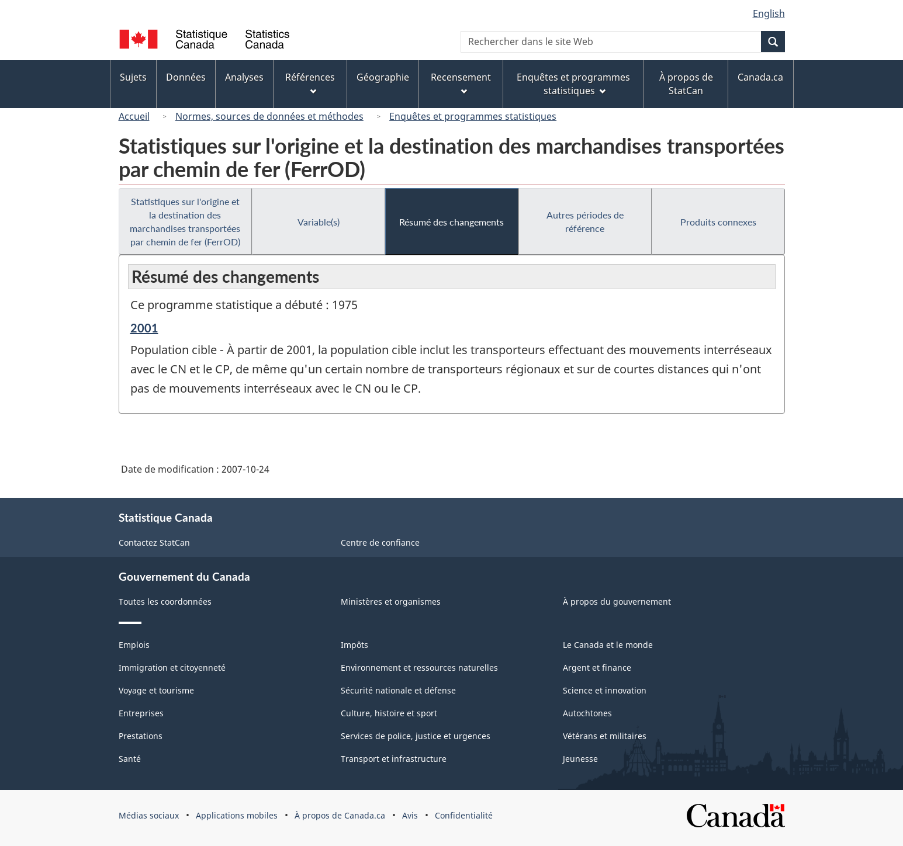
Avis (410, 815)
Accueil (134, 116)
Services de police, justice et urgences (415, 735)
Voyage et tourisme (156, 690)
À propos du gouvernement (617, 601)
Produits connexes (718, 221)
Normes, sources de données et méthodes (269, 116)
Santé (130, 758)
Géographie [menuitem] (383, 77)
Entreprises (141, 713)
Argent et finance (597, 667)
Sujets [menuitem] (133, 77)
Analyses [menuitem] (244, 77)
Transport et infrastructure (394, 758)
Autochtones (587, 713)
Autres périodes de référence (585, 221)
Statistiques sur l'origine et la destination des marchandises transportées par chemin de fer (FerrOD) (185, 221)
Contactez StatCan (154, 542)
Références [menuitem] (310, 83)
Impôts (354, 644)
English (769, 13)
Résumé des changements (451, 221)
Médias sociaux (149, 815)
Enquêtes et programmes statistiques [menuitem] (573, 84)
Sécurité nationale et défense (398, 690)
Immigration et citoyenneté (172, 667)
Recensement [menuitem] (461, 83)
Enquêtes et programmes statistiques (472, 116)
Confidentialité (464, 815)
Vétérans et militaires (604, 735)
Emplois (134, 644)
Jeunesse (580, 758)
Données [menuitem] (186, 77)
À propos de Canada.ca (340, 815)
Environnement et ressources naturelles (419, 667)
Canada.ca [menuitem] (760, 77)
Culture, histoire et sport (389, 713)
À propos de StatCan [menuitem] (686, 84)
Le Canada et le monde (608, 644)
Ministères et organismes (391, 601)
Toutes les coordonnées (165, 601)
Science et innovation (604, 690)
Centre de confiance (380, 542)
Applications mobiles (237, 815)
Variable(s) (318, 221)
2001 (144, 328)
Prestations (140, 735)
